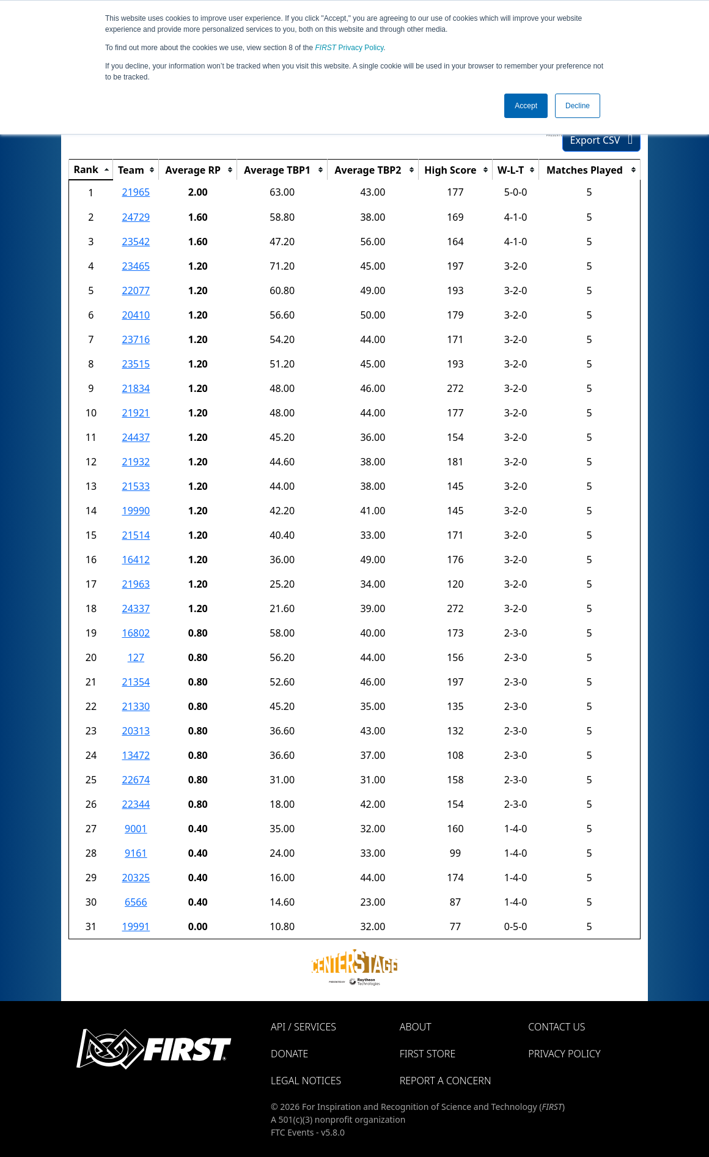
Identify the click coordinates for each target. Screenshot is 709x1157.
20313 (136, 730)
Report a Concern (445, 1080)
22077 (136, 290)
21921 (136, 413)
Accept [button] (526, 106)
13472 (136, 755)
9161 (136, 853)
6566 (136, 902)
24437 (136, 437)
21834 (136, 388)
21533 (136, 486)
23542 (136, 241)
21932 (136, 461)
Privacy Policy (349, 47)
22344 (136, 804)
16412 (136, 559)
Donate (289, 1053)
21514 (136, 535)
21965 (136, 192)
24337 (136, 608)
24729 (136, 217)
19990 (136, 510)
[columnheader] (91, 170)
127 (136, 657)
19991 (136, 926)
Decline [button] (577, 106)
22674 (136, 779)
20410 (136, 315)
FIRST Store (428, 1053)
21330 (136, 706)
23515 (136, 364)
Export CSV (601, 140)
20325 (136, 877)
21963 (136, 584)
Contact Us (556, 1026)
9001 (136, 828)
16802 (136, 633)
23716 (136, 339)
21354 (136, 682)
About (416, 1026)
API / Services (303, 1026)
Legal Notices (306, 1080)
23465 (136, 266)
